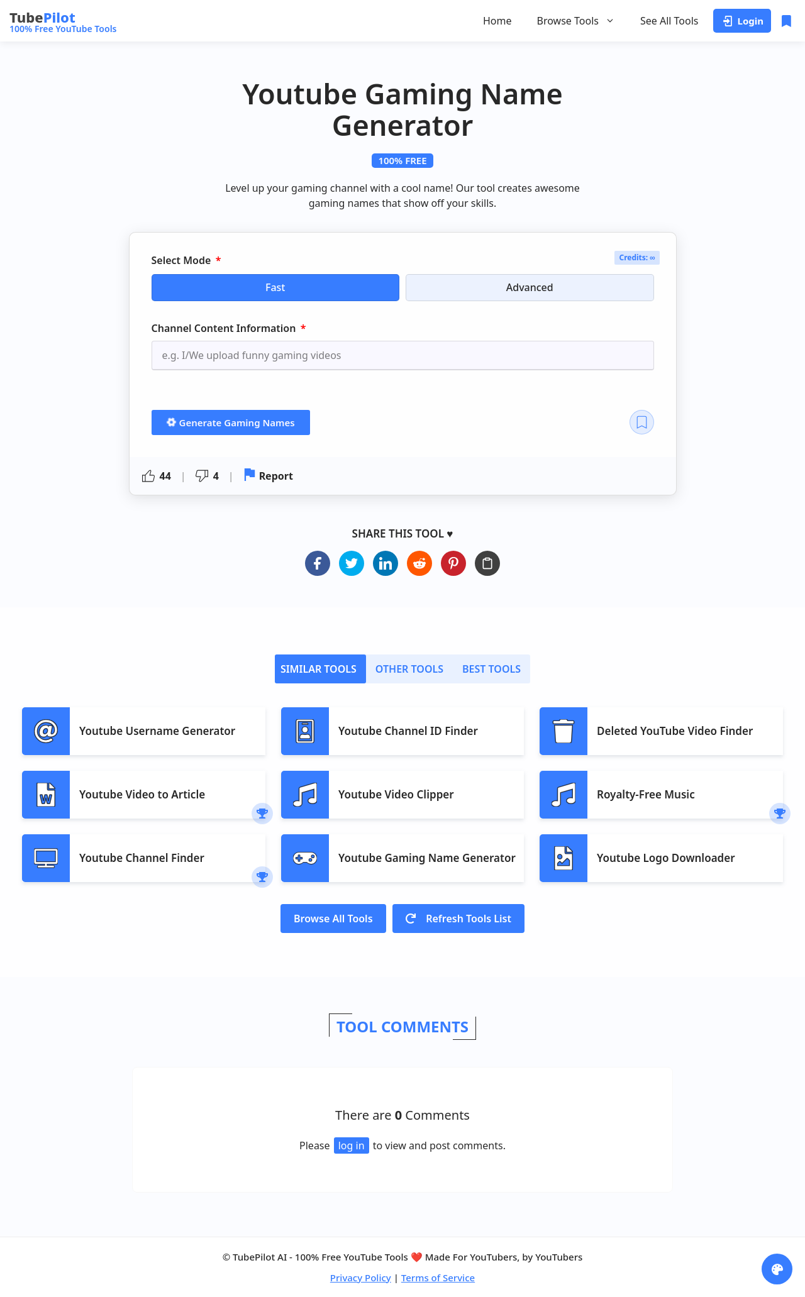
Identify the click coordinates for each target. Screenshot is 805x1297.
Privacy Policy (360, 1277)
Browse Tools (576, 20)
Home (497, 21)
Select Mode (183, 261)
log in (351, 1145)
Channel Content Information (225, 328)
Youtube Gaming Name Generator (427, 858)
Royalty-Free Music (646, 794)
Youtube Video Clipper (396, 794)
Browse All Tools (333, 918)
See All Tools (669, 21)
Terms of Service (438, 1277)
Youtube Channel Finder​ (141, 858)
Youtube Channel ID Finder (408, 731)
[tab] (320, 669)
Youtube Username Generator (157, 731)
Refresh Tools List (458, 918)
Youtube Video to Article (142, 794)
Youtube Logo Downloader (666, 858)
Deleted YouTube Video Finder (675, 731)
